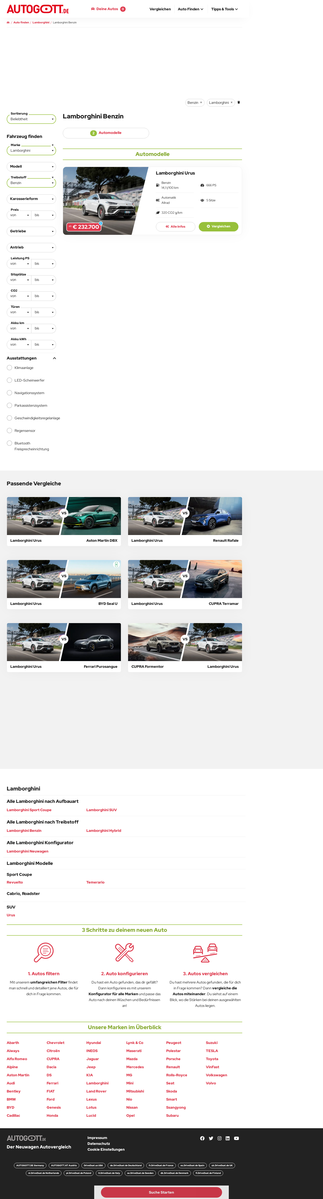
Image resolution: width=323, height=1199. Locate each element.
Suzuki (212, 1042)
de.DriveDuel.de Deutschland (126, 1165)
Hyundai (93, 1042)
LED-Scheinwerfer (26, 380)
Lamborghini (97, 1083)
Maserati (134, 1050)
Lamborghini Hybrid (103, 830)
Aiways (13, 1050)
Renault (173, 1067)
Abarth (13, 1042)
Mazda (131, 1059)
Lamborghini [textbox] (33, 149)
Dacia (51, 1067)
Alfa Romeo (17, 1059)
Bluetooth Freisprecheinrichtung (28, 445)
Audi (11, 1083)
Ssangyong (176, 1107)
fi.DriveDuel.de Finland (208, 1173)
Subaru (172, 1115)
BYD (10, 1107)
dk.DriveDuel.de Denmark (174, 1173)
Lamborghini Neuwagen (27, 851)
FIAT (51, 1091)
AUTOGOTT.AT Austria (64, 1165)
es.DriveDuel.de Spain (192, 1165)
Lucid (91, 1115)
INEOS (92, 1050)
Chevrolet (55, 1042)
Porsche (173, 1059)
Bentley (14, 1091)
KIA (89, 1075)
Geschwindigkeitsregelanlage (31, 418)
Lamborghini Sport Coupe (29, 810)
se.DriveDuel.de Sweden (140, 1173)
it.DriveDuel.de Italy (109, 1173)
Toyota (212, 1059)
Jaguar (92, 1059)
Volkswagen (216, 1075)
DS (49, 1075)
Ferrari (52, 1083)
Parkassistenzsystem (27, 405)
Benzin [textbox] (33, 182)
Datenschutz (98, 1143)
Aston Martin (18, 1075)
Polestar (173, 1050)
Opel (130, 1115)
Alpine (12, 1067)
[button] (191, 9)
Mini (129, 1083)
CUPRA (53, 1059)
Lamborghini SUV (101, 810)
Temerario (95, 882)
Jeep (91, 1067)
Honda (52, 1115)
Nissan (132, 1107)
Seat (170, 1083)
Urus (11, 915)
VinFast (212, 1067)
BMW (11, 1099)
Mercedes (135, 1067)
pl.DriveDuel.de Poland (78, 1173)
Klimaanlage (20, 367)
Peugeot (173, 1042)
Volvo (211, 1083)
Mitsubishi (135, 1091)
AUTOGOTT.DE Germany (30, 1165)
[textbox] (19, 215)
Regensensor (21, 430)
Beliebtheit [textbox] (19, 119)
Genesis (54, 1107)
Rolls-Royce (176, 1075)
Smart (171, 1099)
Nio (129, 1099)
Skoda (171, 1091)
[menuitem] (160, 9)
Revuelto (15, 882)
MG (129, 1075)
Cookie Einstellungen (106, 1149)
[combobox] (31, 119)
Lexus (91, 1099)
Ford (51, 1099)
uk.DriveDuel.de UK (222, 1165)
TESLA (212, 1050)
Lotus (91, 1107)
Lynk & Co (134, 1042)
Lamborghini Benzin (24, 830)
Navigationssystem (25, 392)
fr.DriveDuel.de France (161, 1165)
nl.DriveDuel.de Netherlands (43, 1173)
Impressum (97, 1137)
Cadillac (13, 1115)
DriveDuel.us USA (93, 1165)
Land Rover (96, 1091)
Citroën (53, 1050)
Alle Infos (175, 226)
